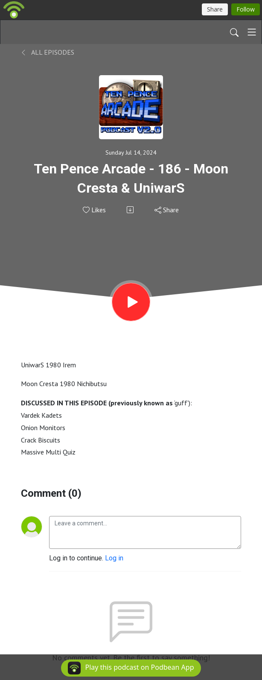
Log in (114, 558)
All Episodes (47, 52)
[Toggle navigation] (252, 32)
